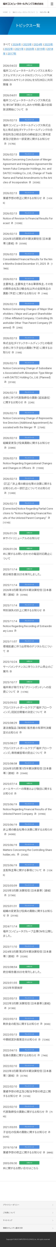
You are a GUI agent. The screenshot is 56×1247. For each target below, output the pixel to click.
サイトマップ (7, 1220)
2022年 (8, 49)
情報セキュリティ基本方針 (13, 1228)
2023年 (48, 44)
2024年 (38, 44)
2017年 (12, 53)
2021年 (19, 49)
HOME (5, 12)
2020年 (30, 49)
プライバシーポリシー (11, 1205)
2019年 (40, 49)
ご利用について (9, 1213)
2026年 (16, 44)
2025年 (27, 44)
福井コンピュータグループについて (24, 12)
